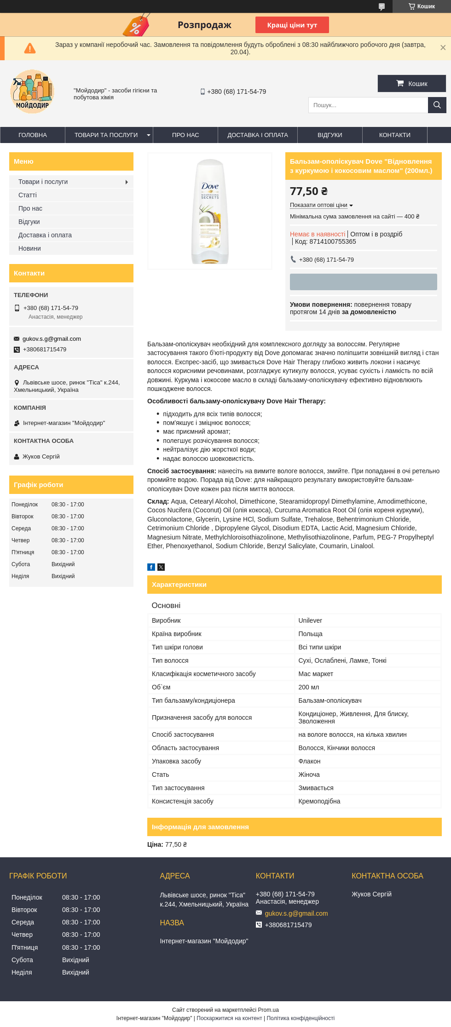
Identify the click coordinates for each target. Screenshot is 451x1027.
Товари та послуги (106, 135)
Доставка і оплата (257, 135)
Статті (27, 195)
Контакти (395, 135)
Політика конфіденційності (300, 1018)
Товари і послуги (43, 181)
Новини (29, 248)
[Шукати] (437, 105)
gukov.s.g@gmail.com (52, 338)
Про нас (185, 135)
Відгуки (330, 135)
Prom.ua (268, 1010)
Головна (32, 135)
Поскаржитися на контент (229, 1018)
